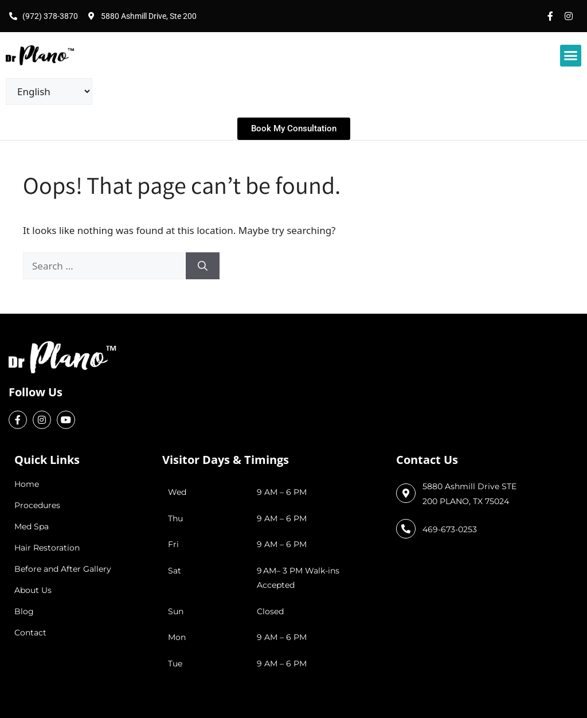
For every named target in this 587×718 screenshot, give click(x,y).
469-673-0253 (449, 529)
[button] (571, 56)
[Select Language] (49, 91)
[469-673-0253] (406, 528)
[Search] (203, 266)
